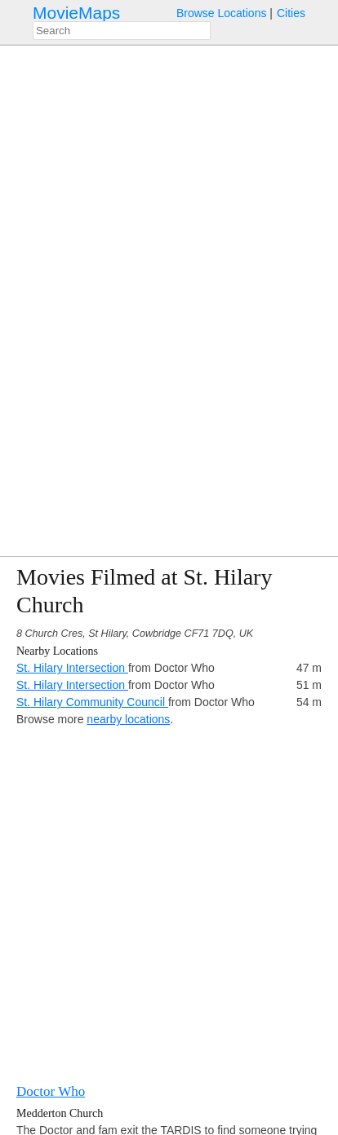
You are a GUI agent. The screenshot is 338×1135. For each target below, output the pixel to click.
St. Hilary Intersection (72, 667)
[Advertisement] (169, 897)
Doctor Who (50, 1091)
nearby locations (128, 719)
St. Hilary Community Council (92, 702)
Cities (291, 13)
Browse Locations (221, 13)
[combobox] (122, 30)
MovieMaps (76, 12)
